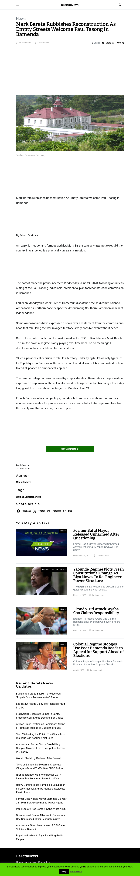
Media (55, 569)
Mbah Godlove (23, 482)
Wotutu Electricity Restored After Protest (38, 758)
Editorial (45, 569)
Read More (76, 871)
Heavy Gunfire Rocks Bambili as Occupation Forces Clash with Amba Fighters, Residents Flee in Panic (40, 788)
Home (19, 862)
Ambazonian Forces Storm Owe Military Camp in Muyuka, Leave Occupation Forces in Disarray (40, 748)
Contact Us (44, 862)
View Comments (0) (70, 449)
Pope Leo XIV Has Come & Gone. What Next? (41, 808)
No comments (25, 42)
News (21, 18)
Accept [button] (64, 871)
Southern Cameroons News (28, 497)
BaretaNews (70, 5)
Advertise (30, 862)
